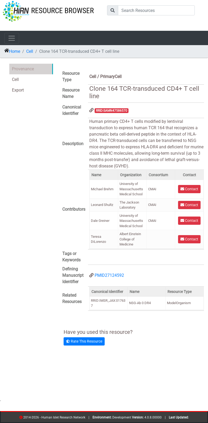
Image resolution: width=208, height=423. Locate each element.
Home (14, 51)
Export (18, 90)
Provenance (23, 68)
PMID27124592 (109, 275)
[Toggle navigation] (11, 38)
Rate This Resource (84, 341)
